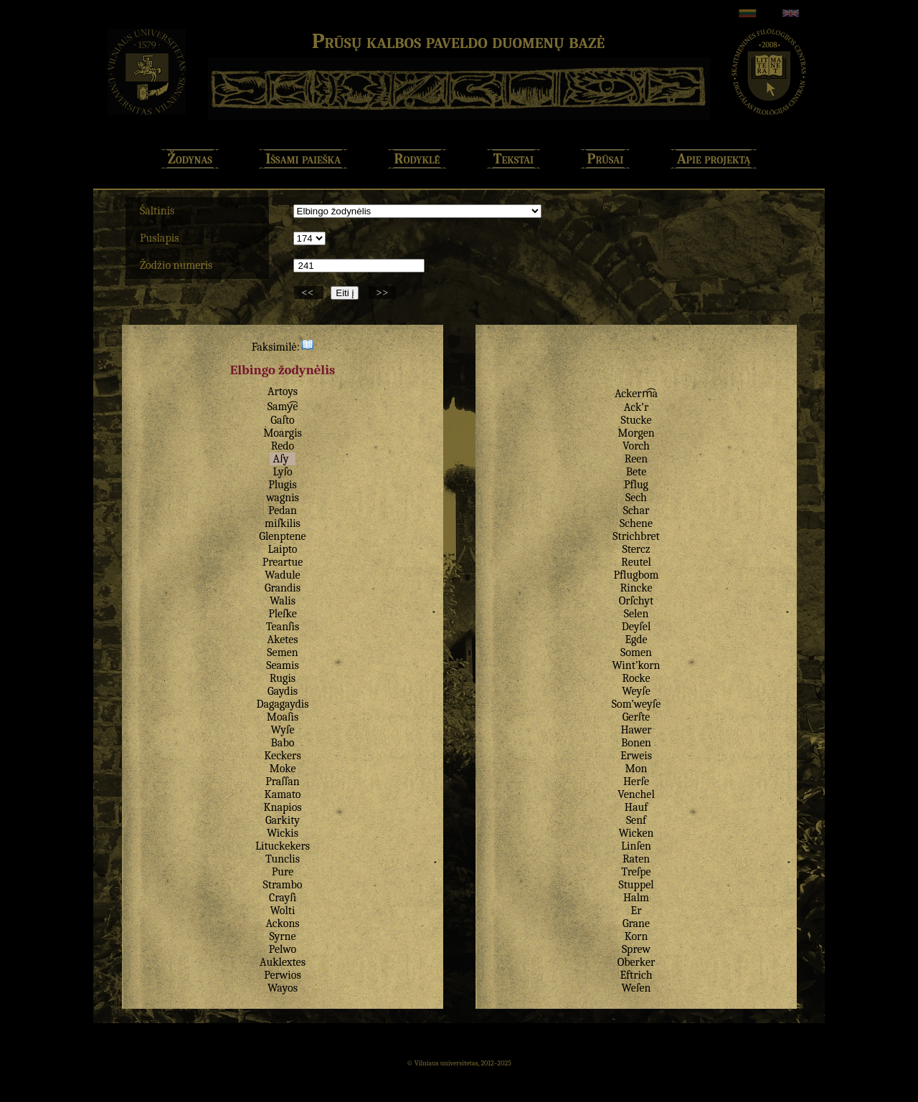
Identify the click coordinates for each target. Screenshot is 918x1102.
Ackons (282, 923)
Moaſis (283, 717)
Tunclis (282, 858)
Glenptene (282, 536)
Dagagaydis (282, 704)
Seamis (282, 665)
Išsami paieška (303, 159)
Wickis (282, 833)
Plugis (282, 484)
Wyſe (283, 729)
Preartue (282, 562)
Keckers (282, 755)
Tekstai (513, 159)
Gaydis (283, 691)
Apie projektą (714, 159)
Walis (282, 600)
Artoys (283, 391)
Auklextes (283, 962)
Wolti (282, 910)
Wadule (282, 575)
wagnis (282, 497)
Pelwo (282, 949)
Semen (282, 652)
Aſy (281, 458)
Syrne (283, 936)
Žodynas (190, 159)
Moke (282, 768)
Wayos (283, 988)
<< (308, 292)
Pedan (282, 510)
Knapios (282, 807)
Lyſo (282, 471)
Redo (283, 446)
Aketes (282, 639)
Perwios (282, 975)
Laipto (282, 549)
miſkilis (283, 523)
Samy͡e (283, 406)
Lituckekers (282, 846)
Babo (283, 742)
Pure (282, 871)
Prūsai (605, 159)
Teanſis (282, 626)
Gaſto (282, 420)
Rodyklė (417, 159)
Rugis (282, 678)
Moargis (282, 433)
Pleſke (282, 613)
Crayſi (282, 897)
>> (382, 292)
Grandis (283, 587)
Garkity (282, 820)
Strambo (282, 884)
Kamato (283, 794)
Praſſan (282, 781)
